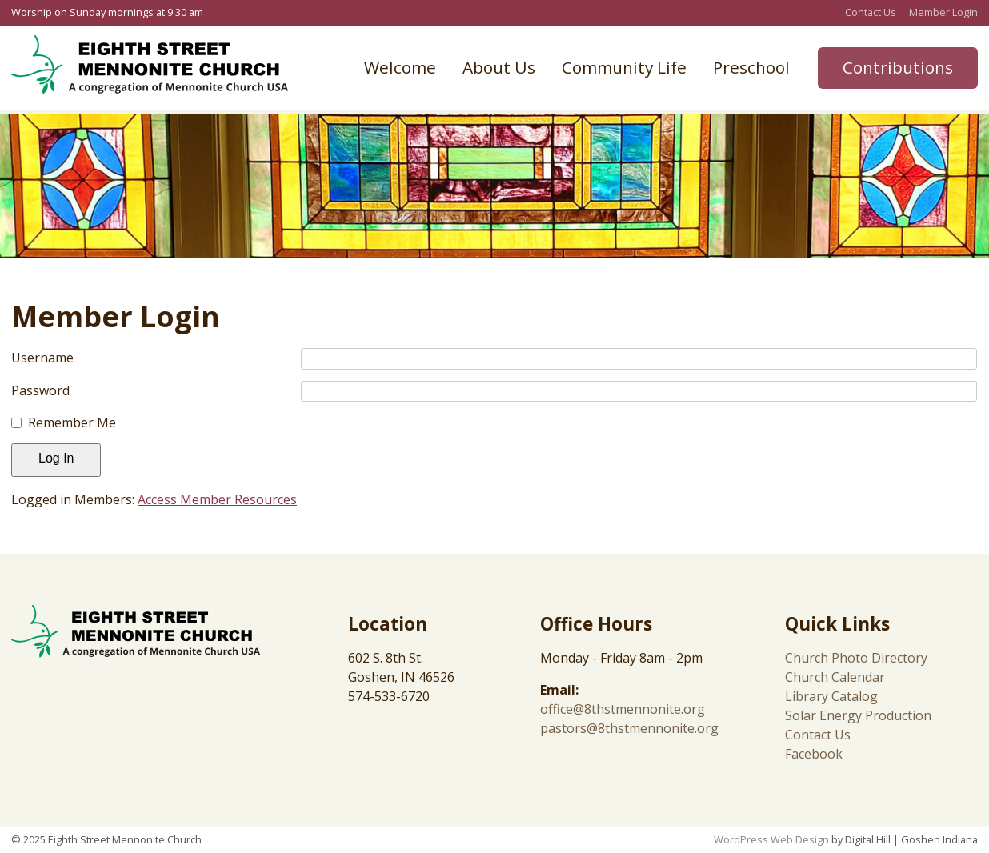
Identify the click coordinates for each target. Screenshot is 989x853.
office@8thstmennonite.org (622, 709)
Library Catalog (831, 696)
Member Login (943, 12)
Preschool (751, 67)
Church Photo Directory (856, 658)
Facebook (814, 754)
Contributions (898, 67)
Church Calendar (835, 677)
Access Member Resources (217, 499)
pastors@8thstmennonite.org (629, 728)
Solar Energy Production (858, 715)
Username (42, 357)
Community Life (624, 67)
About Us (498, 67)
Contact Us (870, 12)
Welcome (400, 67)
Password (40, 390)
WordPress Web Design (771, 839)
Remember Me (72, 422)
